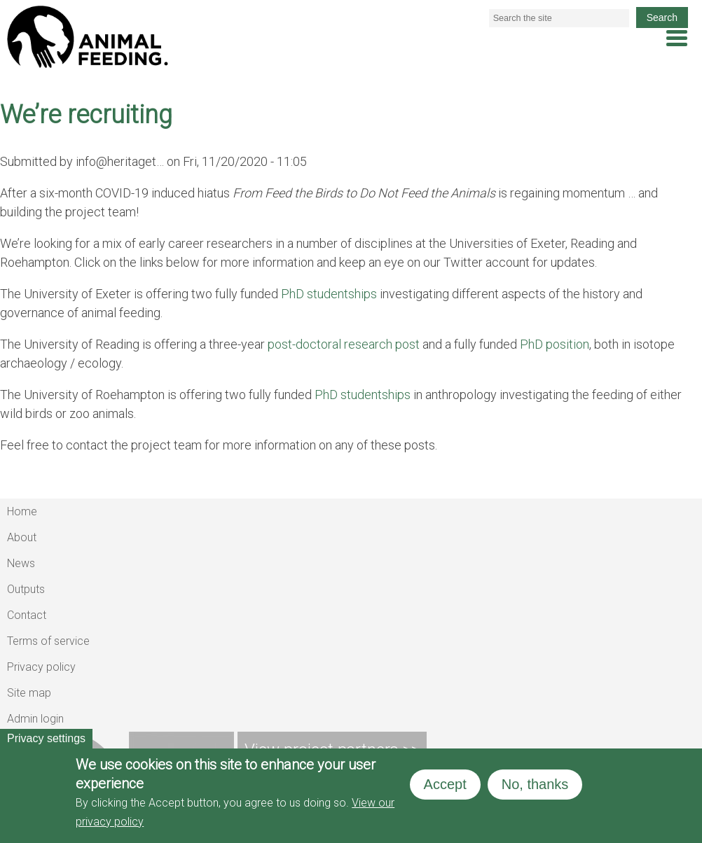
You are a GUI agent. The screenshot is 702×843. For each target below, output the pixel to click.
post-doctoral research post (344, 344)
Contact (26, 615)
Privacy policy (41, 667)
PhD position (554, 344)
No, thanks (535, 784)
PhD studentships (329, 293)
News (21, 563)
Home (22, 511)
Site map (29, 692)
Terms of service (48, 641)
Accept (445, 784)
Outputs (26, 589)
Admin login (35, 718)
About (21, 537)
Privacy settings (46, 738)
